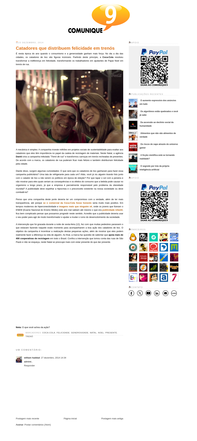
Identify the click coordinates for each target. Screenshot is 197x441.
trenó (29, 336)
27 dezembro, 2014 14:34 (53, 357)
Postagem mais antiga (112, 418)
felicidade (63, 333)
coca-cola (48, 333)
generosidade (79, 333)
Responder (29, 365)
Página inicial (70, 418)
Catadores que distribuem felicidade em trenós (65, 48)
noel (101, 333)
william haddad (32, 357)
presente (111, 333)
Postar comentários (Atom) (38, 424)
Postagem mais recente (27, 418)
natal (93, 333)
